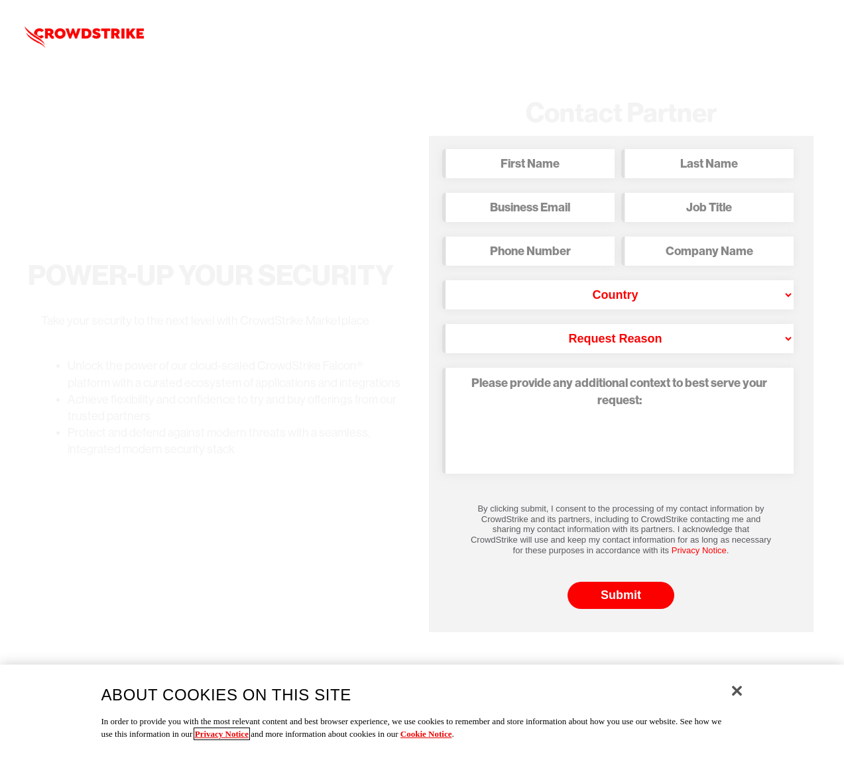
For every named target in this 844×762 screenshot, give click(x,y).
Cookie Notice (426, 734)
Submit (621, 595)
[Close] (737, 691)
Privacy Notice (699, 550)
